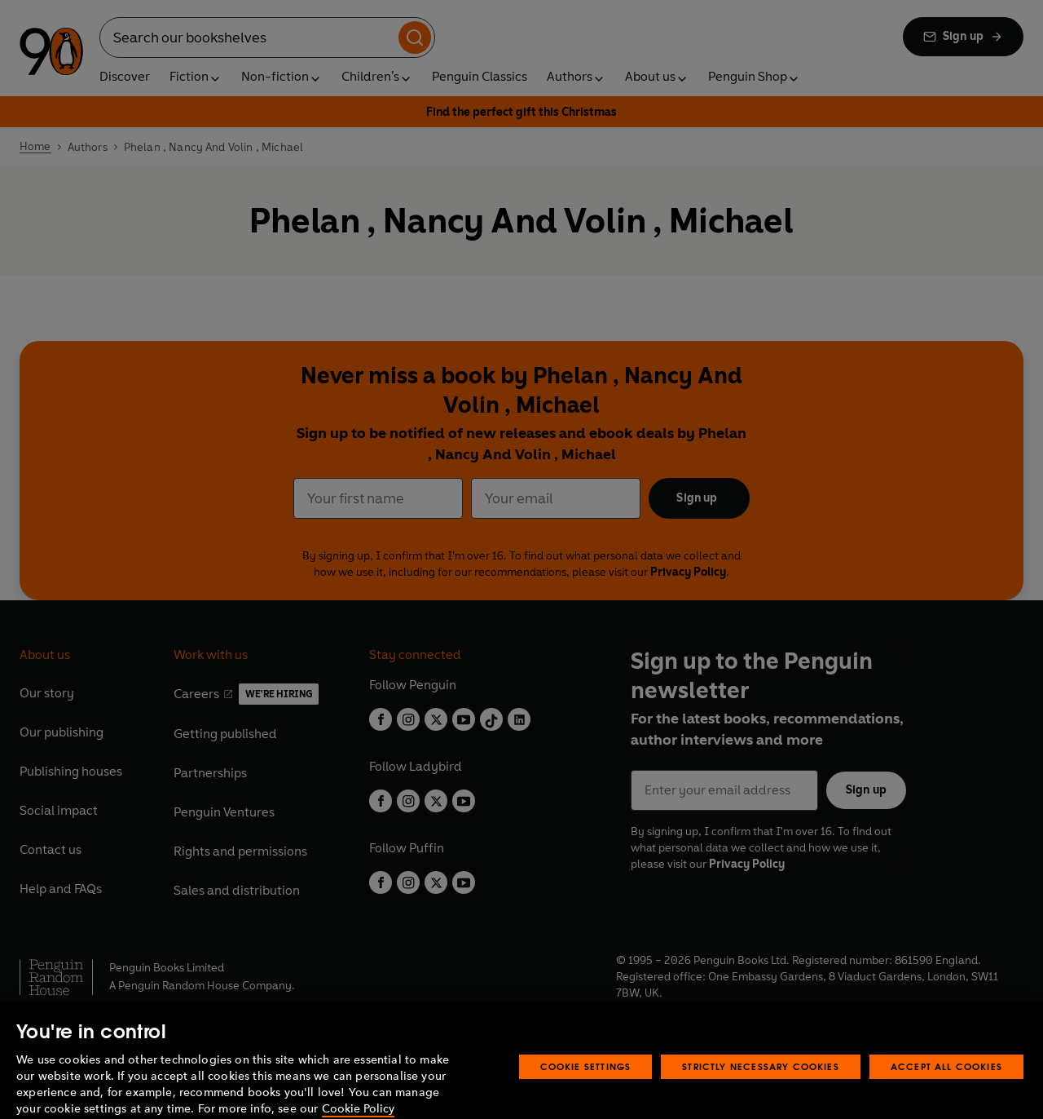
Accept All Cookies (946, 1085)
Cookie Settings (586, 1085)
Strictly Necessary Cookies (760, 1085)
